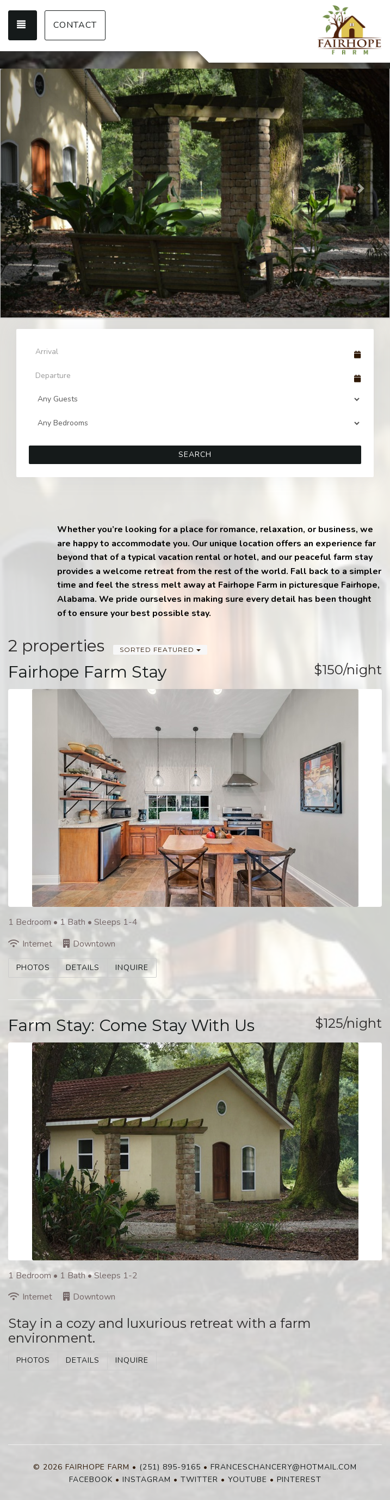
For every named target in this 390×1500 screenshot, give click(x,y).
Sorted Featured (160, 649)
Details (83, 967)
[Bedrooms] (195, 423)
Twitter (199, 1479)
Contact (75, 25)
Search (195, 454)
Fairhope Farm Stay (87, 672)
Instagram (146, 1479)
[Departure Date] (190, 375)
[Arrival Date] (190, 351)
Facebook (91, 1479)
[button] (30, 188)
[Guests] (195, 399)
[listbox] (195, 188)
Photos (33, 967)
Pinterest (299, 1479)
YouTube (247, 1479)
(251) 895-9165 (170, 1467)
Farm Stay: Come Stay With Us (131, 1025)
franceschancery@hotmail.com (284, 1467)
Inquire (131, 967)
